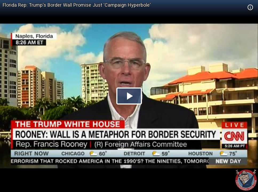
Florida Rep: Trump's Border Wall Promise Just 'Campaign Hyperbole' (77, 5)
